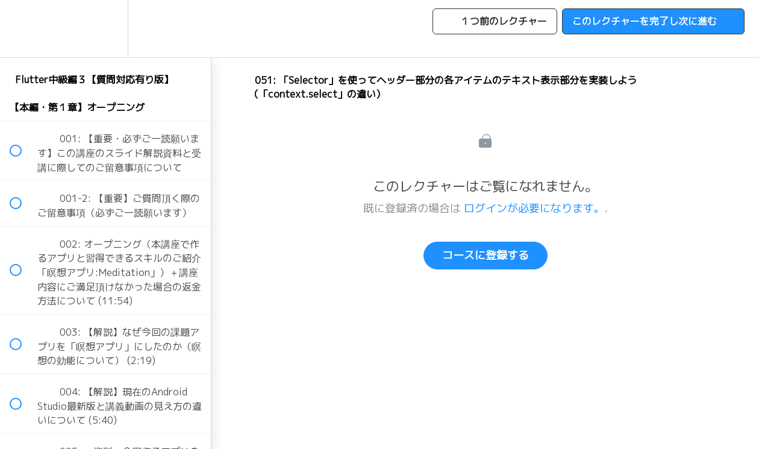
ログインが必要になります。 (534, 208)
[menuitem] (105, 28)
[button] (22, 28)
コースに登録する (485, 255)
